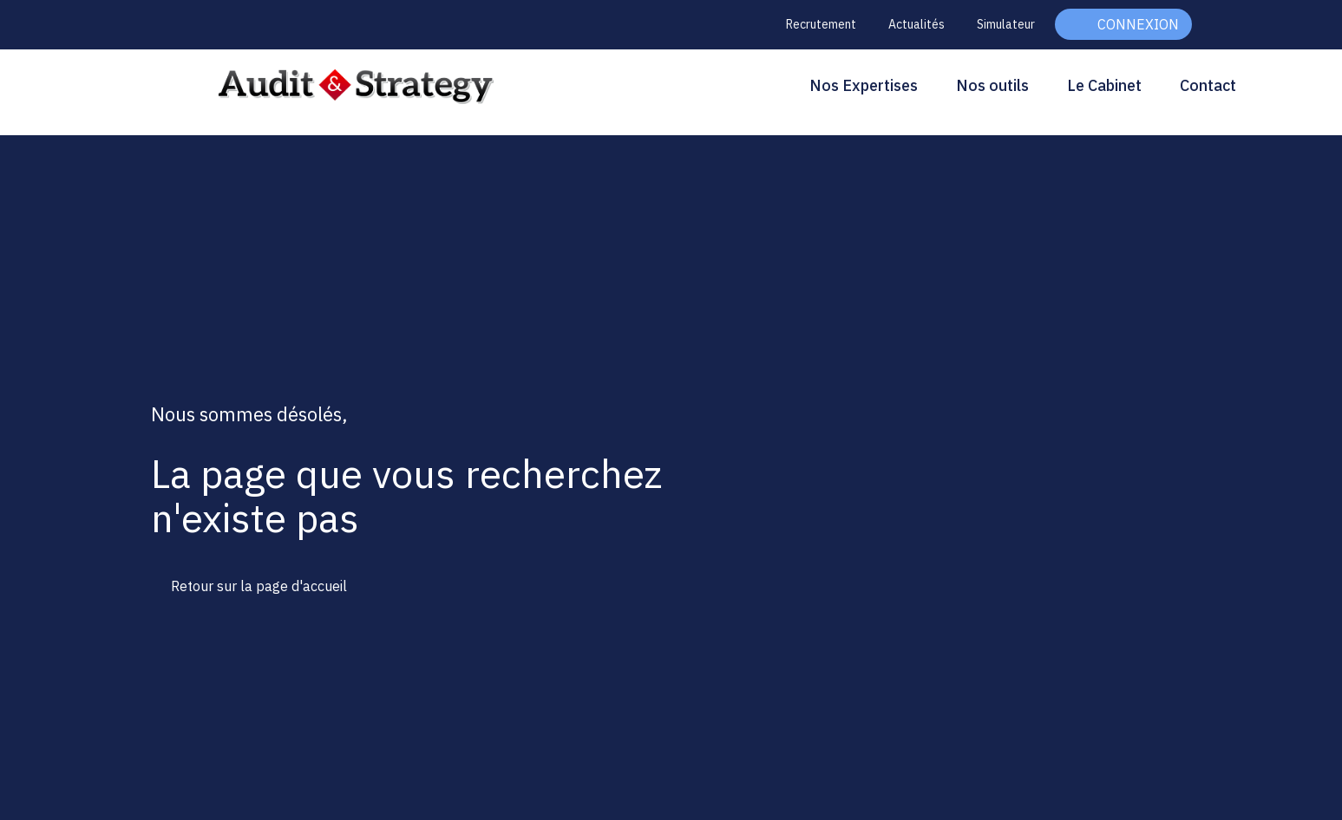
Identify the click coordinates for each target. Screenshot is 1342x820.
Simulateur (1006, 24)
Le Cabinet (1104, 85)
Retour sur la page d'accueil (259, 586)
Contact (1208, 85)
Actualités (916, 24)
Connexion (1138, 24)
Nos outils (992, 85)
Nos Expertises (863, 85)
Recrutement (821, 24)
